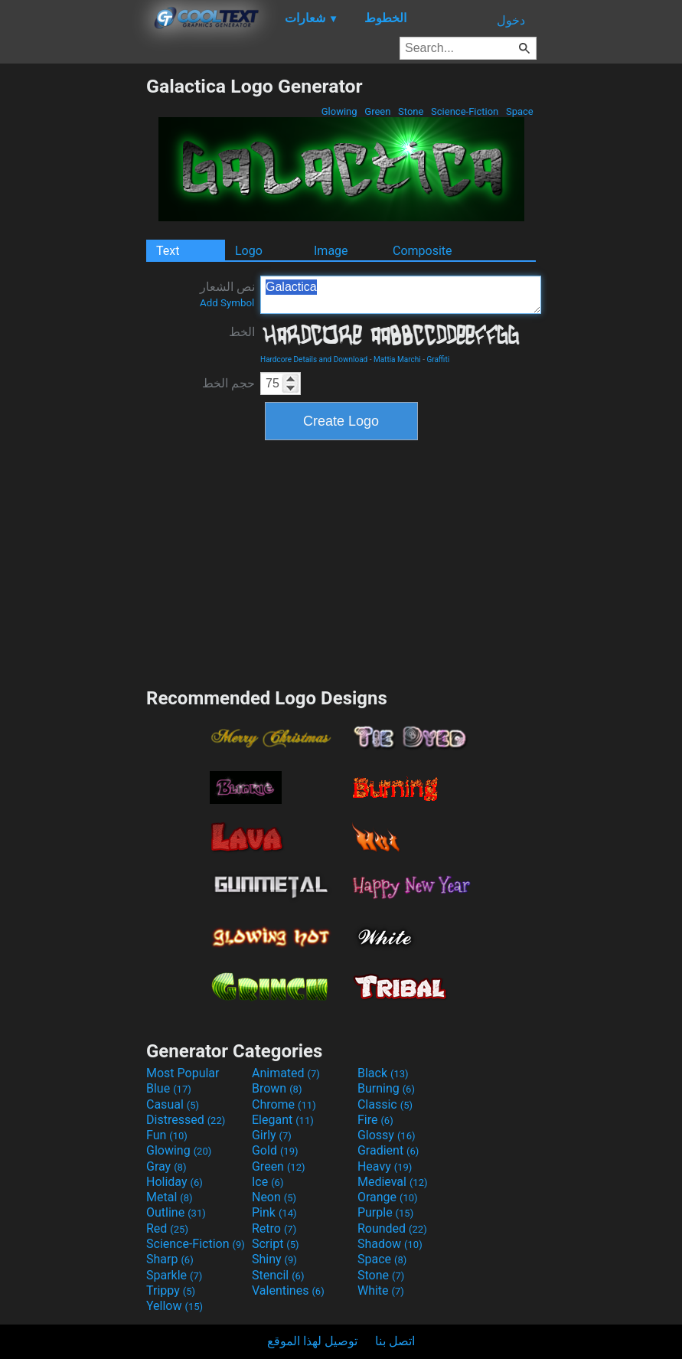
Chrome (284, 1104)
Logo (249, 250)
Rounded (392, 1228)
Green (377, 111)
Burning (386, 1088)
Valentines (288, 1290)
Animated (286, 1073)
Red (167, 1228)
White (380, 1290)
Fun (167, 1135)
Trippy (170, 1290)
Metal (169, 1197)
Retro (274, 1228)
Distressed (185, 1119)
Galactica (400, 295)
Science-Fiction (465, 111)
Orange (387, 1197)
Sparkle (174, 1275)
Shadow (390, 1243)
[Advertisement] (72, 304)
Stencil (278, 1275)
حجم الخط (228, 383)
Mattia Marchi (397, 359)
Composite (422, 250)
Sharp (170, 1259)
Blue (168, 1088)
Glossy (386, 1135)
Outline (176, 1212)
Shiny (274, 1259)
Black (383, 1073)
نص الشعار (227, 294)
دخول (511, 20)
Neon (274, 1197)
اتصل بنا (395, 1341)
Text (167, 250)
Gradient (388, 1150)
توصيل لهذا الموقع (312, 1341)
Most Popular (183, 1073)
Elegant (283, 1119)
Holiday (174, 1181)
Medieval (392, 1181)
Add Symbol (227, 303)
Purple (385, 1212)
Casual (172, 1104)
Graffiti (437, 359)
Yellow (174, 1306)
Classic (385, 1104)
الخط (242, 332)
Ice (267, 1181)
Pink (274, 1212)
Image (331, 250)
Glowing (339, 111)
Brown (277, 1088)
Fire (375, 1119)
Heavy (384, 1166)
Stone (411, 111)
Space (520, 111)
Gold (275, 1150)
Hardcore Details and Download (313, 359)
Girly (272, 1135)
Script (275, 1243)
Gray (166, 1166)
